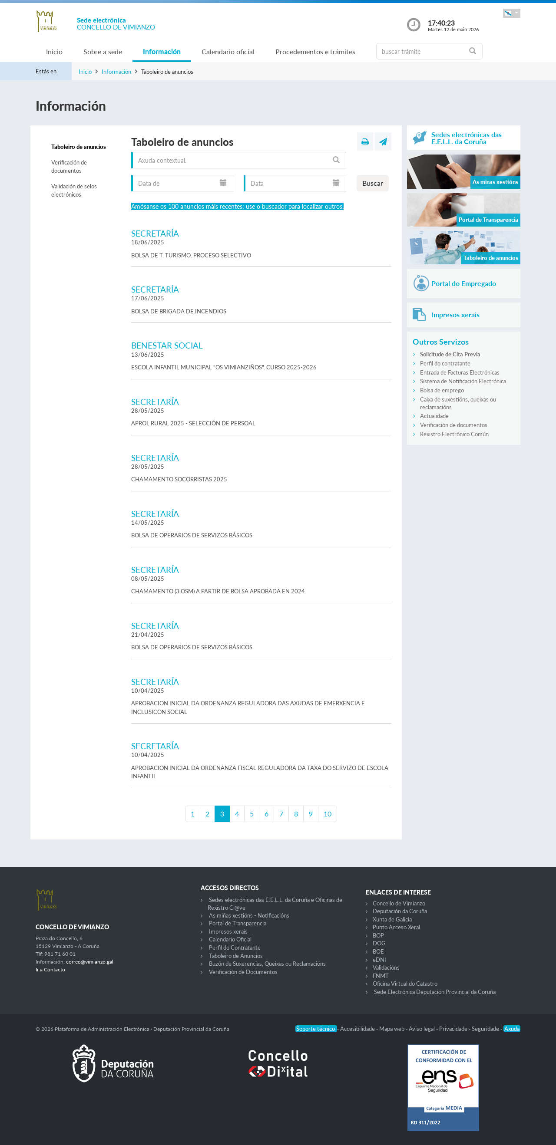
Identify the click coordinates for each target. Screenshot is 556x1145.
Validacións (386, 967)
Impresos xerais (228, 931)
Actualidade (434, 415)
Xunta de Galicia (392, 919)
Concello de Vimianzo (399, 903)
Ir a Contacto (50, 969)
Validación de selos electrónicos (74, 190)
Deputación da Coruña (400, 911)
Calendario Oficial (230, 939)
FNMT (381, 975)
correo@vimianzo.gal (89, 961)
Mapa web (392, 1028)
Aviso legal (422, 1028)
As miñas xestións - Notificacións (249, 915)
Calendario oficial (228, 51)
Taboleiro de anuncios (78, 146)
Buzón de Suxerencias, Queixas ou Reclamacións (267, 963)
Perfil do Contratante (235, 947)
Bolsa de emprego (442, 390)
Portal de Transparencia (237, 923)
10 (327, 813)
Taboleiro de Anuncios (236, 955)
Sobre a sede (102, 51)
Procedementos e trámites (315, 51)
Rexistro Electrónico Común (454, 434)
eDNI (379, 959)
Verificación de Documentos (243, 971)
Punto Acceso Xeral (396, 927)
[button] (511, 13)
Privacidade (454, 1028)
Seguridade (486, 1028)
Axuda (512, 1028)
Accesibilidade (358, 1028)
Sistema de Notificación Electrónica (463, 381)
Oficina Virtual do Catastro (405, 983)
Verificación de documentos (69, 166)
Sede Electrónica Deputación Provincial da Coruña (435, 991)
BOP (378, 935)
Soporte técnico (316, 1028)
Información (162, 51)
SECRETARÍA (155, 233)
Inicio (54, 51)
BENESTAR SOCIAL (167, 345)
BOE (378, 951)
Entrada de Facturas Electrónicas (460, 372)
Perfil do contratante (445, 363)
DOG (379, 943)
